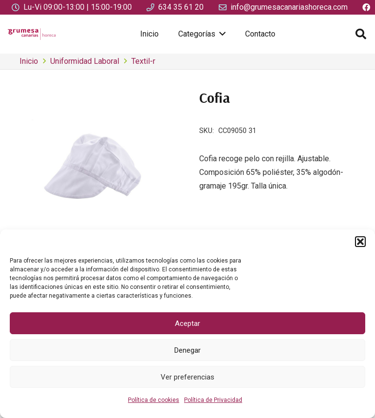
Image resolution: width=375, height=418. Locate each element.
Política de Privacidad (213, 400)
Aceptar (187, 323)
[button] (360, 242)
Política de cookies (153, 400)
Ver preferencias (187, 377)
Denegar (187, 350)
